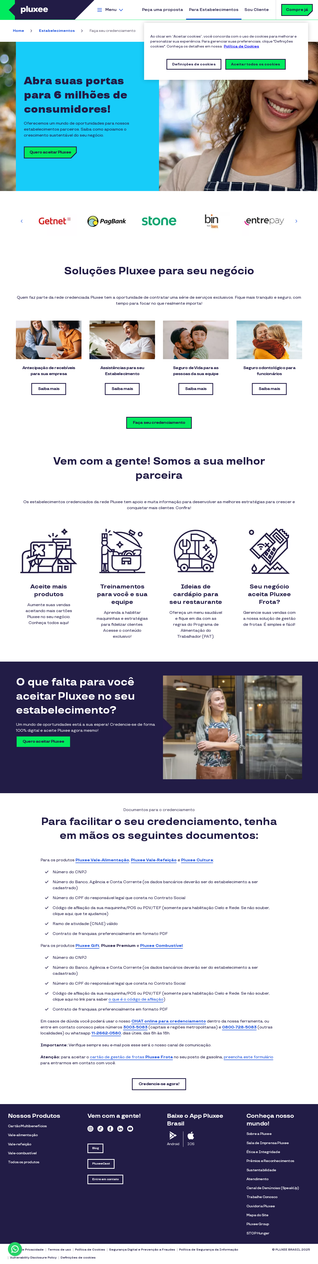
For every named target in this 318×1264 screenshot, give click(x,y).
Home (18, 31)
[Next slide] (296, 221)
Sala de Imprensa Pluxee (267, 1143)
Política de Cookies (90, 1250)
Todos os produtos (23, 1162)
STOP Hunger (257, 1233)
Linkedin (120, 1129)
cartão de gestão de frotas (131, 1057)
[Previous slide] (22, 221)
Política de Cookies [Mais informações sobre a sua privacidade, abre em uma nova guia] (241, 46)
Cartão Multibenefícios (27, 1126)
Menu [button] (111, 9)
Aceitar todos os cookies (255, 64)
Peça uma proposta (162, 9)
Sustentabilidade (261, 1170)
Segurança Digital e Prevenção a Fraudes (142, 1250)
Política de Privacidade (26, 1250)
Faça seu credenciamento (159, 422)
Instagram (90, 1129)
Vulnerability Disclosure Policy (33, 1258)
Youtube (130, 1129)
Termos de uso (59, 1250)
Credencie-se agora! (159, 1084)
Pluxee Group (257, 1224)
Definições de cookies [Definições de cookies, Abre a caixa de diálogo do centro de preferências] (194, 64)
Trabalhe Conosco (261, 1197)
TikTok (100, 1129)
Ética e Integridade (263, 1152)
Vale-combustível (22, 1153)
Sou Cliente (256, 9)
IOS (190, 1144)
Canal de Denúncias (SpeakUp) (272, 1188)
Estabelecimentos (57, 31)
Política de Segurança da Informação (208, 1250)
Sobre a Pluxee (259, 1134)
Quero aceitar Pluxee (50, 152)
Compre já (297, 9)
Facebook (110, 1129)
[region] (226, 51)
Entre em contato (105, 1179)
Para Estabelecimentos (213, 9)
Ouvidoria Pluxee (260, 1206)
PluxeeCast (101, 1164)
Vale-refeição (19, 1144)
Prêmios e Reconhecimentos (270, 1161)
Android (173, 1144)
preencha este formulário (248, 1057)
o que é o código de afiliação (136, 999)
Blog (95, 1148)
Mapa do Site (257, 1215)
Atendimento (257, 1179)
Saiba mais (48, 389)
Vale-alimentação (23, 1135)
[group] (54, 221)
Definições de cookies (78, 1258)
